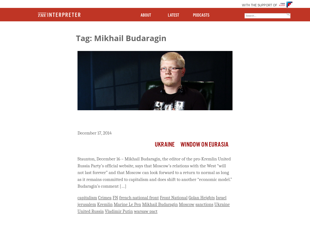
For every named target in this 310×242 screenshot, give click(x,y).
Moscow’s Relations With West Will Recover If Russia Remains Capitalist (148, 121)
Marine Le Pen (127, 204)
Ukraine (165, 145)
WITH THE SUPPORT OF (259, 5)
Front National (174, 197)
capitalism (87, 197)
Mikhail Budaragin (160, 204)
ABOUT (146, 15)
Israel (221, 197)
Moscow (187, 204)
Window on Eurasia (205, 145)
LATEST (173, 15)
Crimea (105, 197)
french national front (139, 197)
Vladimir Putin (119, 211)
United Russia (91, 211)
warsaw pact (146, 211)
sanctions (205, 204)
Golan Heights (202, 197)
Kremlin (105, 204)
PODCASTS (201, 15)
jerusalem (87, 204)
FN (115, 197)
